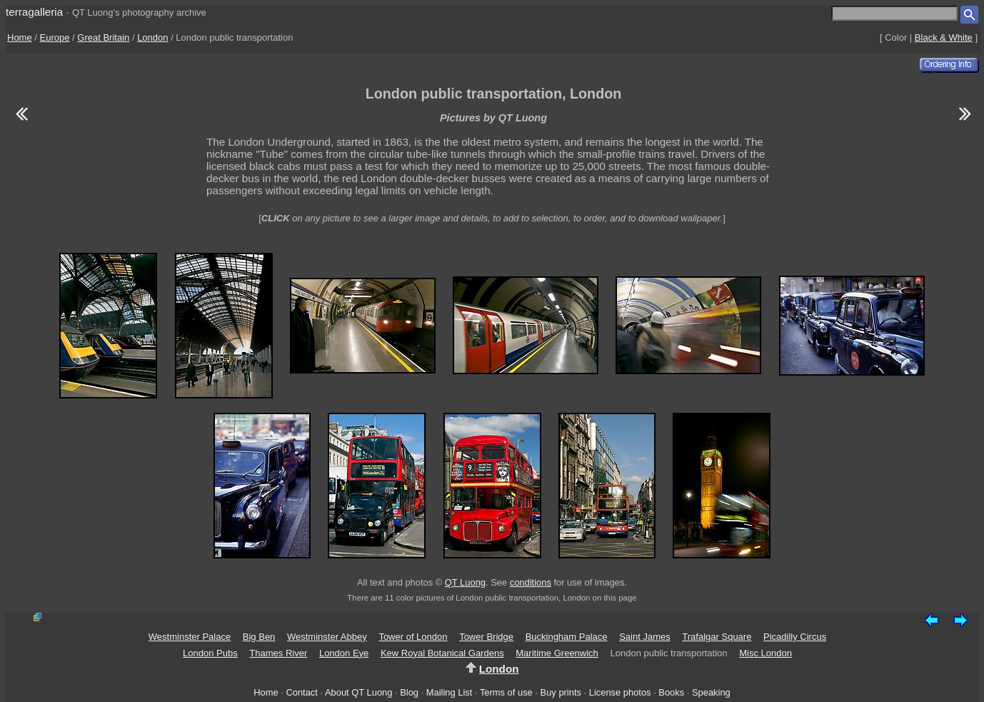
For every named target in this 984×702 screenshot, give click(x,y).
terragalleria (34, 12)
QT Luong (465, 582)
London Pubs (210, 653)
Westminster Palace (190, 636)
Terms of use (506, 692)
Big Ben (259, 636)
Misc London (765, 653)
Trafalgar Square (716, 636)
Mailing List (449, 692)
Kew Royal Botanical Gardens (442, 653)
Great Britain (103, 37)
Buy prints (561, 692)
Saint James (645, 636)
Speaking (711, 692)
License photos (620, 692)
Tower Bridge (486, 636)
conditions (530, 582)
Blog (409, 692)
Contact (301, 692)
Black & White (944, 37)
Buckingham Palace (567, 636)
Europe (55, 37)
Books (671, 692)
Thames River (278, 653)
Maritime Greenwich (557, 653)
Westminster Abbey (327, 636)
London (152, 37)
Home (19, 37)
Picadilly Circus (794, 636)
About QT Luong (358, 692)
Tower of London (412, 636)
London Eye (343, 653)
